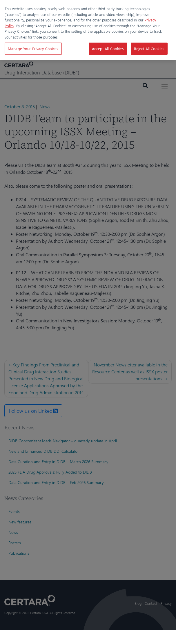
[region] (88, 30)
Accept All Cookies (108, 48)
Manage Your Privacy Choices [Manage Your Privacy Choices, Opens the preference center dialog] (33, 48)
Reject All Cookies (149, 48)
